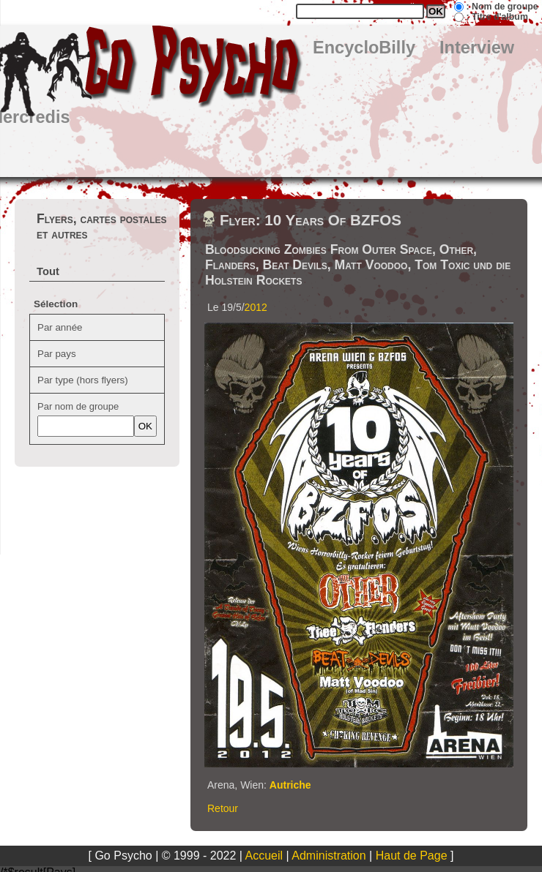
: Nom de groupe (502, 6)
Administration (328, 855)
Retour (222, 808)
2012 (256, 307)
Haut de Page (412, 855)
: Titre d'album (496, 17)
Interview (476, 47)
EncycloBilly (364, 47)
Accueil (264, 855)
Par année (60, 327)
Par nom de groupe (78, 406)
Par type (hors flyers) (82, 380)
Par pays (56, 353)
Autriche (290, 785)
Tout (48, 271)
